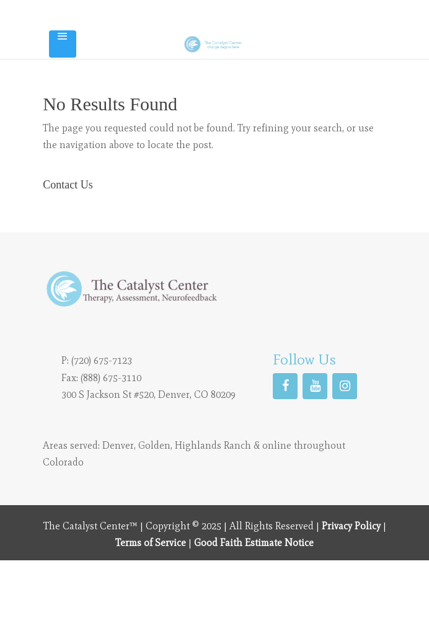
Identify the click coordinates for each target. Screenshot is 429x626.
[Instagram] (344, 386)
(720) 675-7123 (101, 360)
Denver (118, 445)
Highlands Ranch (213, 445)
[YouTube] (315, 386)
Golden (154, 445)
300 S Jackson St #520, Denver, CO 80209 (148, 394)
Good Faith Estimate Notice (254, 543)
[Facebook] (285, 386)
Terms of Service (150, 543)
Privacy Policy (351, 526)
